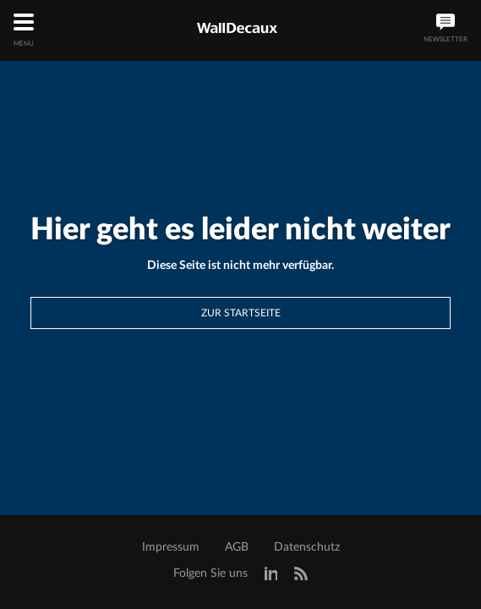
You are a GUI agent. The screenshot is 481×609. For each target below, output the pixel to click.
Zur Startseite (241, 313)
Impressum (171, 547)
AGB (237, 547)
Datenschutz (307, 547)
